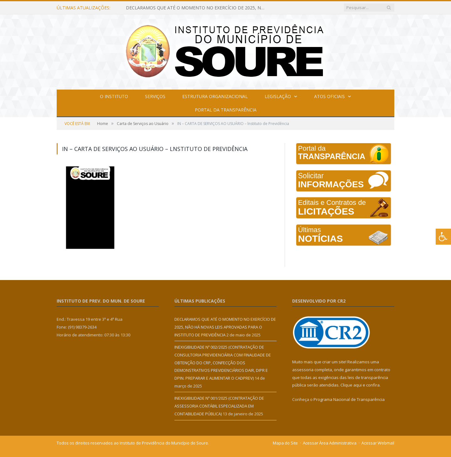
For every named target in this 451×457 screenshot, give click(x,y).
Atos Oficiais (329, 96)
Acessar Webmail (377, 443)
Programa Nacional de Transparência (349, 399)
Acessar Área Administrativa (329, 443)
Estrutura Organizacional (215, 96)
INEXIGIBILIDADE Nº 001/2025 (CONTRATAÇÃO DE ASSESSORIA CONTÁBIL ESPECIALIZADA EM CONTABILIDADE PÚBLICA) (219, 405)
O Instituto (114, 96)
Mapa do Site (285, 443)
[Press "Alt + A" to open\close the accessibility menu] (443, 237)
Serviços (155, 96)
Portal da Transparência (226, 110)
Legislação (278, 96)
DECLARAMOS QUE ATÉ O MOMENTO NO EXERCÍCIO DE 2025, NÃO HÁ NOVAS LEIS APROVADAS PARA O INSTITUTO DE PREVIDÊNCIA (198, 8)
